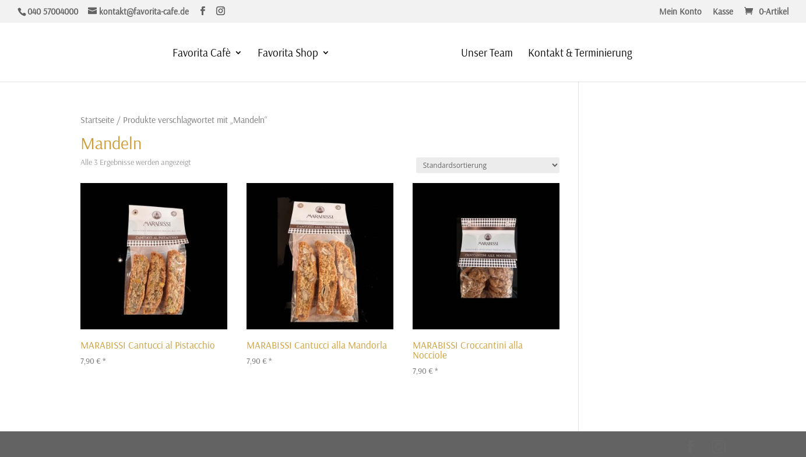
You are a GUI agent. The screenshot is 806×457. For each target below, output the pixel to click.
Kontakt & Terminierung (580, 53)
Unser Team (487, 53)
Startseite (97, 119)
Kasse (723, 12)
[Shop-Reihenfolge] (487, 165)
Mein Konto (680, 12)
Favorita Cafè (202, 53)
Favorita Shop (288, 53)
